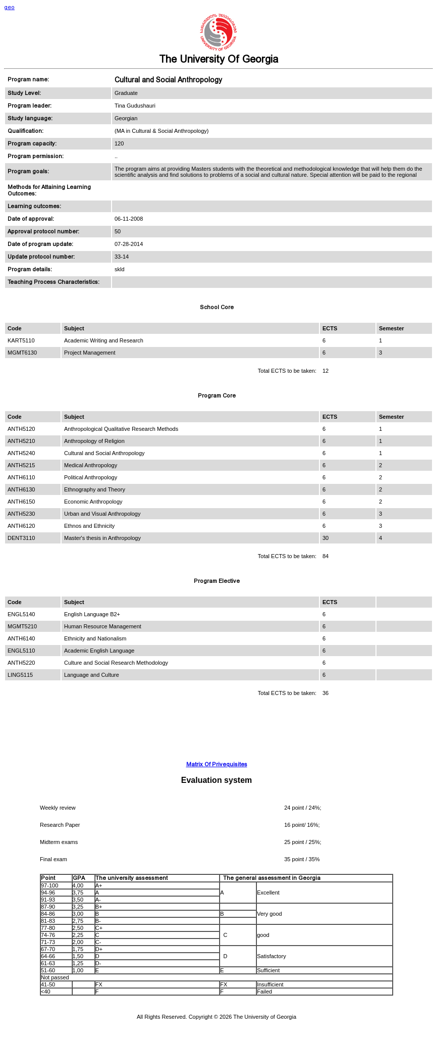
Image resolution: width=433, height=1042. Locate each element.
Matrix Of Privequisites (216, 764)
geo (9, 7)
